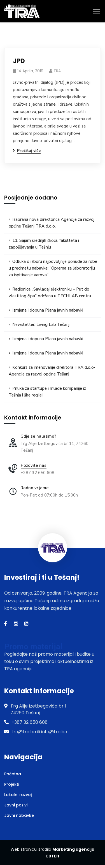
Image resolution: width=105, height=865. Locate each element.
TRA (57, 71)
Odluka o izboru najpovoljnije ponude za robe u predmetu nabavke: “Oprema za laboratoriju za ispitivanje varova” (53, 268)
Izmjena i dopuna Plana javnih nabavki (47, 310)
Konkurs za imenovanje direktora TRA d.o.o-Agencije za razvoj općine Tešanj (52, 371)
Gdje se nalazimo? (38, 436)
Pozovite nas (33, 465)
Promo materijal (33, 646)
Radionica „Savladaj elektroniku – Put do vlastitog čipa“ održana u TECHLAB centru (50, 292)
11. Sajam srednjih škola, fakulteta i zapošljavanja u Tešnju (44, 244)
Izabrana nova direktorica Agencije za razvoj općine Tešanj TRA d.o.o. (51, 223)
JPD (19, 61)
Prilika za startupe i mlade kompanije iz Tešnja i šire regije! (47, 392)
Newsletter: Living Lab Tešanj (40, 324)
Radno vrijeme (34, 488)
